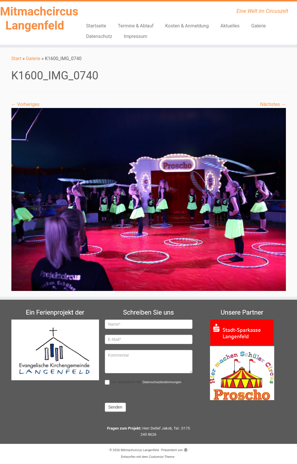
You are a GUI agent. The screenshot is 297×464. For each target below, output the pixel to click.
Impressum (135, 36)
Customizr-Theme (161, 457)
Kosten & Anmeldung (187, 26)
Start (16, 58)
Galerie (258, 26)
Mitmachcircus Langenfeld (35, 18)
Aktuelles (230, 26)
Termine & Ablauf (135, 26)
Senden (115, 407)
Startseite (96, 26)
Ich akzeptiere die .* (144, 382)
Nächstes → (273, 104)
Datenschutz (99, 36)
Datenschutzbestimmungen (162, 382)
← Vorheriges (25, 104)
